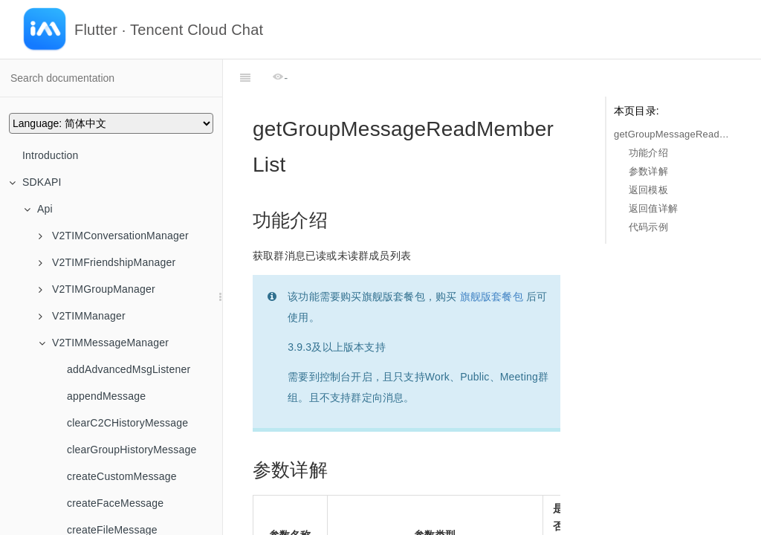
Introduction (50, 155)
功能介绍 (648, 152)
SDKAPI (35, 182)
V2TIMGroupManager (97, 289)
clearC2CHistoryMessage (127, 423)
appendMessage (106, 396)
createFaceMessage (115, 503)
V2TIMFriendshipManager (107, 262)
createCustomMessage (122, 476)
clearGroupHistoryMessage (131, 449)
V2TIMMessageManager (104, 342)
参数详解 (648, 171)
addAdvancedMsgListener (128, 369)
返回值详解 (653, 208)
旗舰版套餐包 (491, 259)
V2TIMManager (82, 316)
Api (38, 209)
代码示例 (648, 227)
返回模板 (648, 189)
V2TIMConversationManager (114, 235)
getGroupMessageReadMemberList (672, 134)
